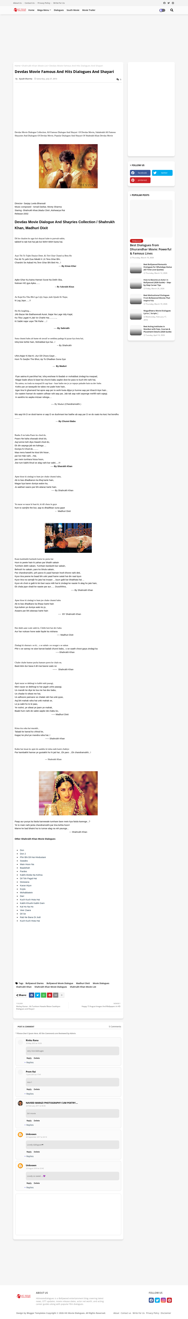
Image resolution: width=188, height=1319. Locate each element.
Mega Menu (43, 10)
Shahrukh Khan (24, 986)
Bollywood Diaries (35, 983)
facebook (142, 172)
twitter (164, 172)
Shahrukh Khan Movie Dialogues (51, 986)
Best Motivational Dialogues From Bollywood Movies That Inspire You (156, 298)
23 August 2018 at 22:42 (35, 1168)
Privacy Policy (44, 3)
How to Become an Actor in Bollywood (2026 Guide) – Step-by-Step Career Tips (157, 282)
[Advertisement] (94, 37)
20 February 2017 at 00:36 (36, 1106)
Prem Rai (31, 1071)
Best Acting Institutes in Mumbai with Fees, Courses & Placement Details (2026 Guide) (157, 329)
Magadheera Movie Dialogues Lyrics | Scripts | (157, 312)
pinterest (142, 180)
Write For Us (59, 3)
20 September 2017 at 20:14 (36, 1137)
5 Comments (115, 1026)
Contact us (30, 3)
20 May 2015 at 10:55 (34, 1043)
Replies (30, 1062)
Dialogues (59, 10)
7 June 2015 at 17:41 (33, 1074)
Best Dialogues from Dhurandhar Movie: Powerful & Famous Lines (150, 249)
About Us (17, 3)
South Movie (73, 10)
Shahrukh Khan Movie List (35, 65)
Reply (29, 1058)
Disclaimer (166, 1313)
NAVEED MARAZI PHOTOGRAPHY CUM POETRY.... (52, 1102)
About (116, 1313)
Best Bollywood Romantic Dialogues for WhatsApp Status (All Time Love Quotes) (157, 267)
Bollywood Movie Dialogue (60, 983)
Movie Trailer (88, 10)
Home (31, 10)
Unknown (31, 1134)
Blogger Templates (36, 1313)
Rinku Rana (32, 1040)
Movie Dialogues (101, 983)
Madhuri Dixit (83, 983)
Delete (37, 1058)
